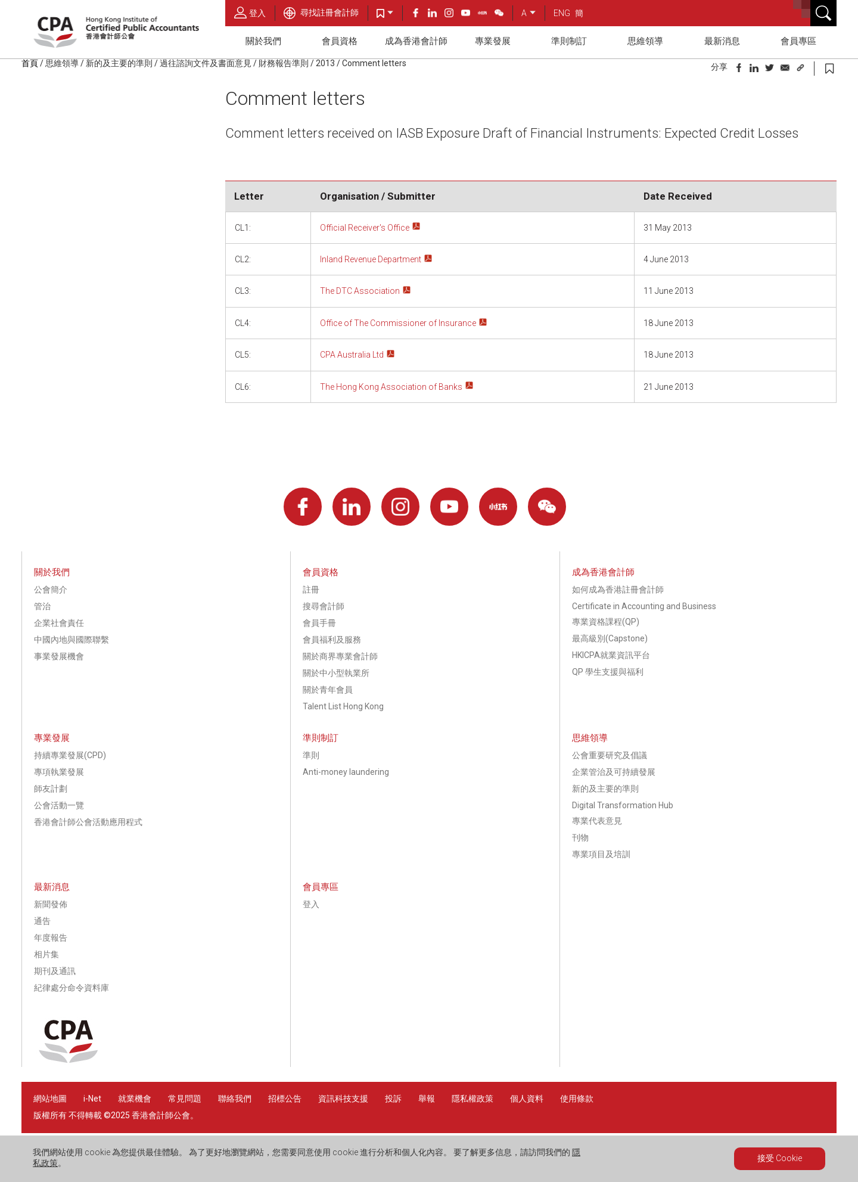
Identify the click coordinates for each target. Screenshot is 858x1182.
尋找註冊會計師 (321, 12)
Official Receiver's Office (364, 227)
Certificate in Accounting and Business (644, 606)
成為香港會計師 (416, 41)
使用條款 (576, 1098)
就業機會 (135, 1098)
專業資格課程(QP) (605, 621)
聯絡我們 (234, 1098)
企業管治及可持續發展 (613, 772)
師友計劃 (50, 788)
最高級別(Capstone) (610, 638)
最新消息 (722, 41)
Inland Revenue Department (370, 259)
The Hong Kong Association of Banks (391, 387)
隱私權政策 (472, 1098)
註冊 (311, 589)
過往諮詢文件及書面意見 (205, 63)
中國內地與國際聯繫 (71, 639)
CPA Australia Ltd (352, 354)
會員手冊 (319, 623)
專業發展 (493, 41)
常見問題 (184, 1098)
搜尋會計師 (323, 606)
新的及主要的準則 (119, 63)
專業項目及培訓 (601, 854)
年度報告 (50, 937)
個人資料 (526, 1098)
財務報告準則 (284, 63)
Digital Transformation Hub (622, 805)
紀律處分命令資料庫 (71, 987)
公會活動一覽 (59, 805)
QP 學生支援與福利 (608, 672)
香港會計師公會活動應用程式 (88, 822)
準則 (311, 755)
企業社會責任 (59, 623)
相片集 (46, 954)
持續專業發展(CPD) (70, 755)
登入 (250, 12)
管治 (42, 606)
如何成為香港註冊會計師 (618, 589)
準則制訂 (569, 41)
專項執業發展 (59, 772)
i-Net (92, 1098)
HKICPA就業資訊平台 (611, 655)
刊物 (580, 837)
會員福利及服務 (332, 639)
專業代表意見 (597, 821)
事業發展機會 (59, 656)
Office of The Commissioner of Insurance (398, 323)
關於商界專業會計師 (340, 656)
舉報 (426, 1098)
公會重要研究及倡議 (609, 755)
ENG (562, 13)
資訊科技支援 (343, 1098)
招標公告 (284, 1098)
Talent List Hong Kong (343, 706)
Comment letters (374, 63)
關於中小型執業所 (336, 673)
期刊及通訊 (55, 971)
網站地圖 (50, 1098)
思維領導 (645, 41)
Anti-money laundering (346, 772)
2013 (325, 63)
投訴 (393, 1098)
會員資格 (340, 41)
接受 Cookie (779, 1158)
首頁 (29, 63)
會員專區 (798, 41)
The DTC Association (360, 291)
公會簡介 (50, 589)
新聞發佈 (50, 904)
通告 (42, 921)
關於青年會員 (328, 689)
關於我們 (263, 41)
